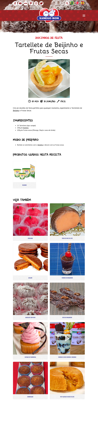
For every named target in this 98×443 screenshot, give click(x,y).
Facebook (15, 3)
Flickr (25, 3)
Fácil (63, 102)
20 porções (49, 102)
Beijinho (16, 110)
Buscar (67, 3)
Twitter (41, 3)
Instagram (36, 3)
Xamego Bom (49, 15)
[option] (49, 78)
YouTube (20, 3)
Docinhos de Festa (49, 38)
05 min (35, 102)
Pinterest (31, 3)
